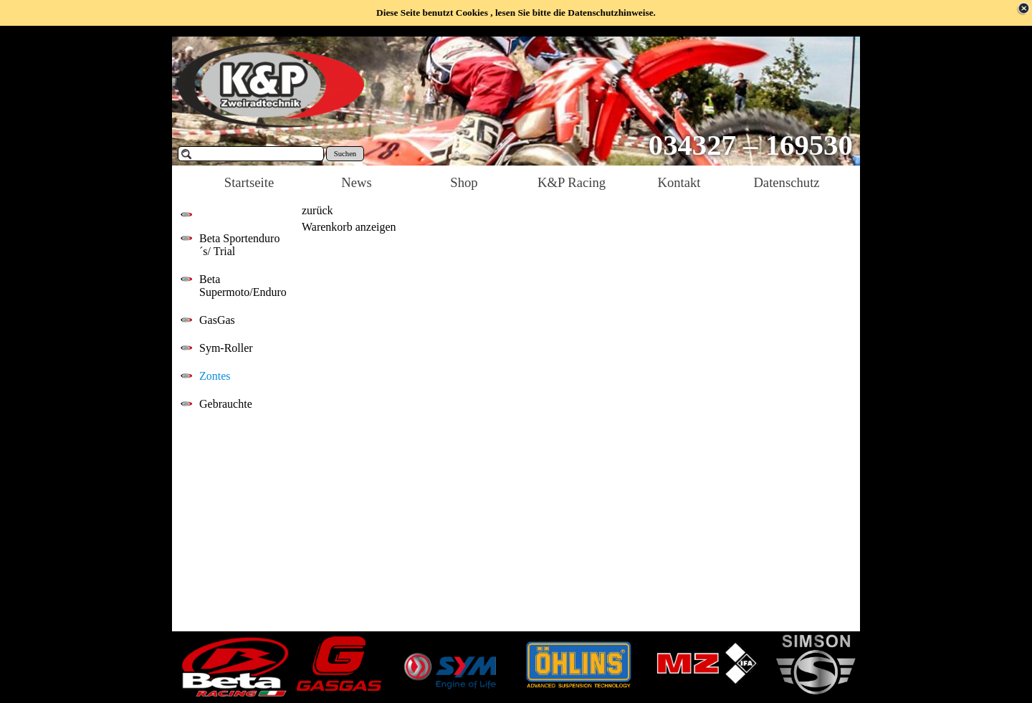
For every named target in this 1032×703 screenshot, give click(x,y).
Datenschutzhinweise (610, 12)
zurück (317, 210)
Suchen (345, 154)
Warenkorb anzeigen (349, 227)
